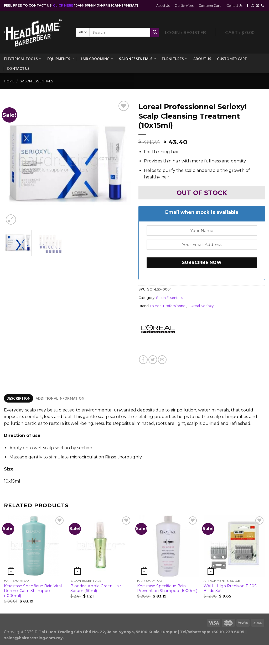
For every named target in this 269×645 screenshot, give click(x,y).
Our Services (184, 5)
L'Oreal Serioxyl (201, 306)
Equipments (60, 58)
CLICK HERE (63, 5)
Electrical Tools (23, 58)
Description (19, 398)
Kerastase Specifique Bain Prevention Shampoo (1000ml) (167, 588)
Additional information (60, 398)
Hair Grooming (96, 58)
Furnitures (174, 58)
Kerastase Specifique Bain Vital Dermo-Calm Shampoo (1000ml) (33, 591)
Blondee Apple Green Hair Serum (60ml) (95, 588)
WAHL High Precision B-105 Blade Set (230, 588)
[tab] (18, 398)
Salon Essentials (137, 58)
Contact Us (234, 5)
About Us (163, 5)
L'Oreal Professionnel (168, 306)
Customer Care (210, 5)
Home (9, 81)
